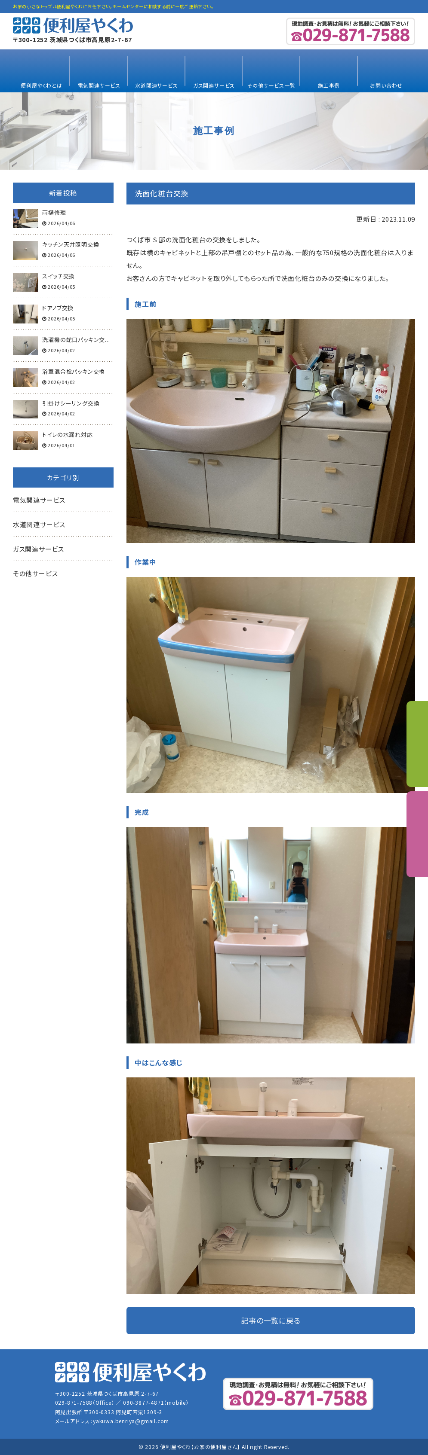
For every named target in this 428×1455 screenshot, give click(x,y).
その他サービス (35, 573)
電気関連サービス (99, 85)
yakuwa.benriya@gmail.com (131, 1420)
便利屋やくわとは (41, 85)
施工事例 (329, 85)
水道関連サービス (156, 85)
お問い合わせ (386, 85)
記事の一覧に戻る (270, 1320)
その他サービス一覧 (271, 85)
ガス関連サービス (214, 85)
